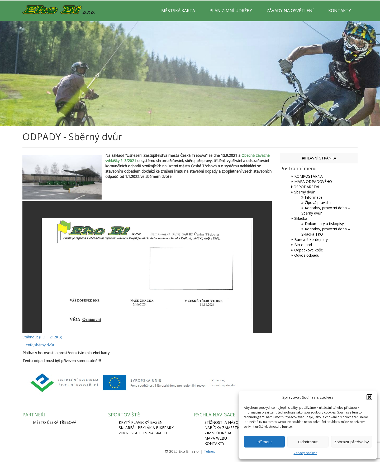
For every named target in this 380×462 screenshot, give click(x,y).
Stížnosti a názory (224, 422)
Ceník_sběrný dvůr (38, 344)
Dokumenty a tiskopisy (324, 223)
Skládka (300, 218)
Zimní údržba (218, 432)
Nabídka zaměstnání (225, 427)
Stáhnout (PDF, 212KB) (42, 336)
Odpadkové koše (308, 249)
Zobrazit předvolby (351, 441)
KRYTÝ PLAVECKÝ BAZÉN (141, 422)
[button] (369, 397)
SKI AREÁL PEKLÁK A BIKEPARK (146, 427)
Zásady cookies (305, 453)
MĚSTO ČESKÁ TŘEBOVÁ (54, 422)
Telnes (209, 451)
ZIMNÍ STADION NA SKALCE (143, 432)
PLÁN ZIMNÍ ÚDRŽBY (231, 10)
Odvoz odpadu (306, 255)
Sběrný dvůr (304, 191)
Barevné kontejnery (311, 239)
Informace (313, 197)
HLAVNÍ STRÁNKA (319, 158)
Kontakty (214, 443)
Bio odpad (303, 244)
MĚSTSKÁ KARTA (178, 10)
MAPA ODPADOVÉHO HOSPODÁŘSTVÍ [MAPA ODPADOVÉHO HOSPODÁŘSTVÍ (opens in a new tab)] (311, 184)
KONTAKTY (339, 10)
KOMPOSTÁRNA (308, 176)
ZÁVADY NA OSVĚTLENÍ (290, 10)
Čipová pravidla (318, 202)
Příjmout (264, 441)
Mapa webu (216, 438)
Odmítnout (308, 441)
